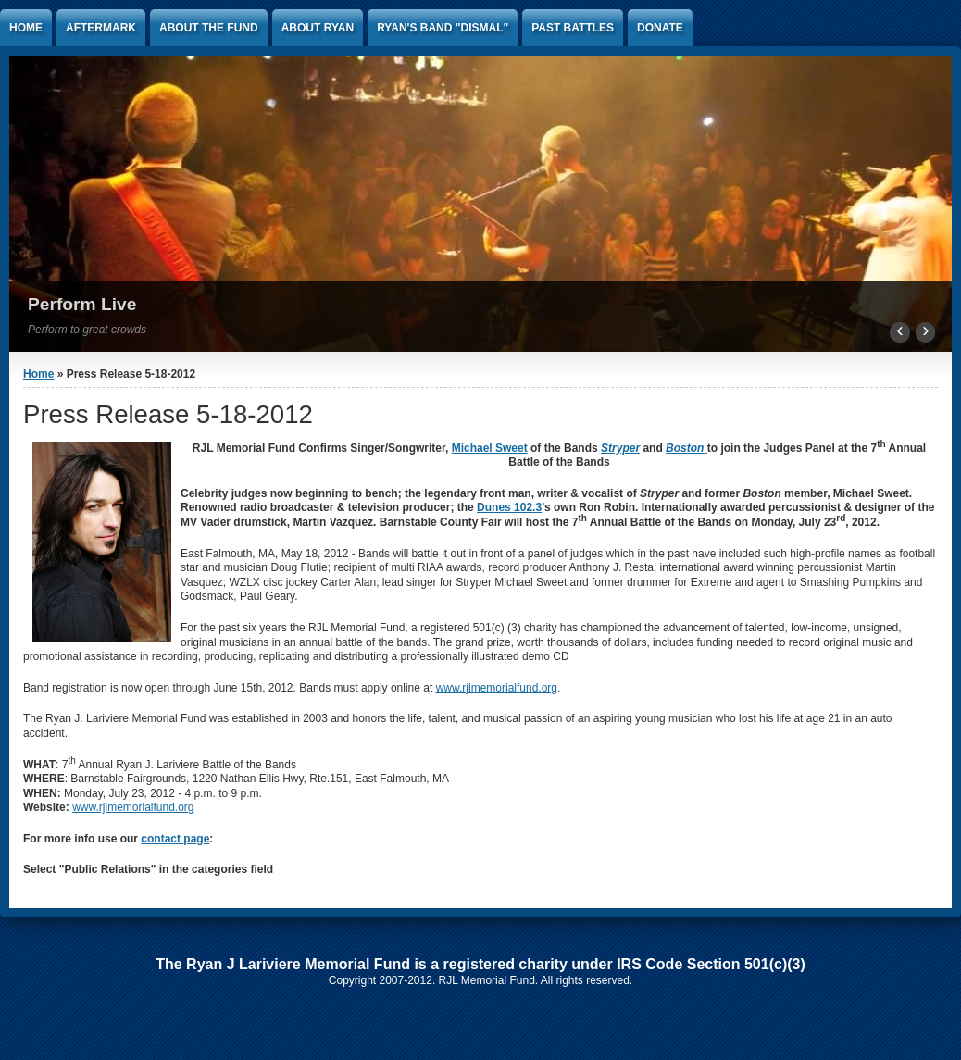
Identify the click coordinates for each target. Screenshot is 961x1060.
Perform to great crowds (87, 329)
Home (26, 27)
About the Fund (208, 27)
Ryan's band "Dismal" (442, 27)
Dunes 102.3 (509, 507)
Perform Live (82, 304)
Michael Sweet (490, 448)
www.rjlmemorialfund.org (132, 807)
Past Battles (572, 27)
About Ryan (317, 27)
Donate (660, 27)
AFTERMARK (101, 27)
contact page (175, 838)
